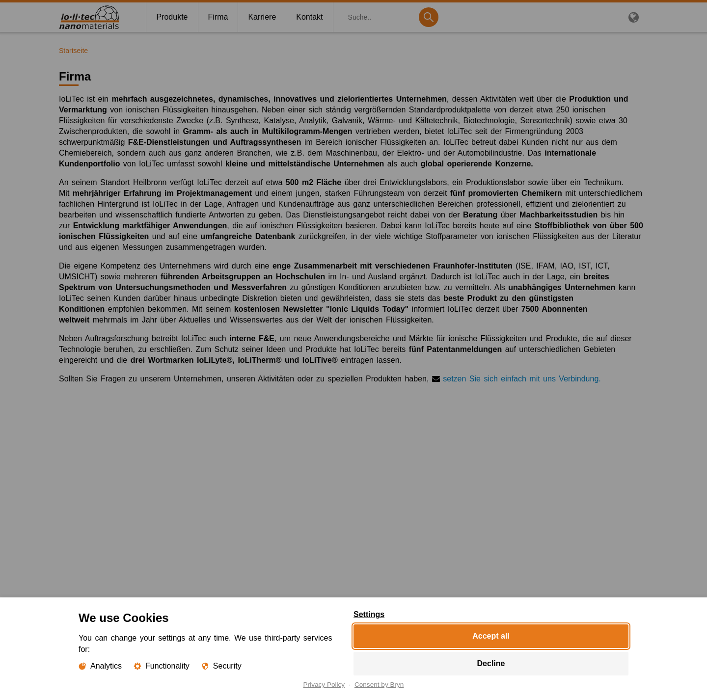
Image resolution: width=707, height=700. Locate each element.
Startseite (73, 50)
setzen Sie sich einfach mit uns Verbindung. (522, 379)
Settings (369, 615)
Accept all (491, 636)
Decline (491, 663)
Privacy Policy (324, 684)
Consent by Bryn (379, 684)
